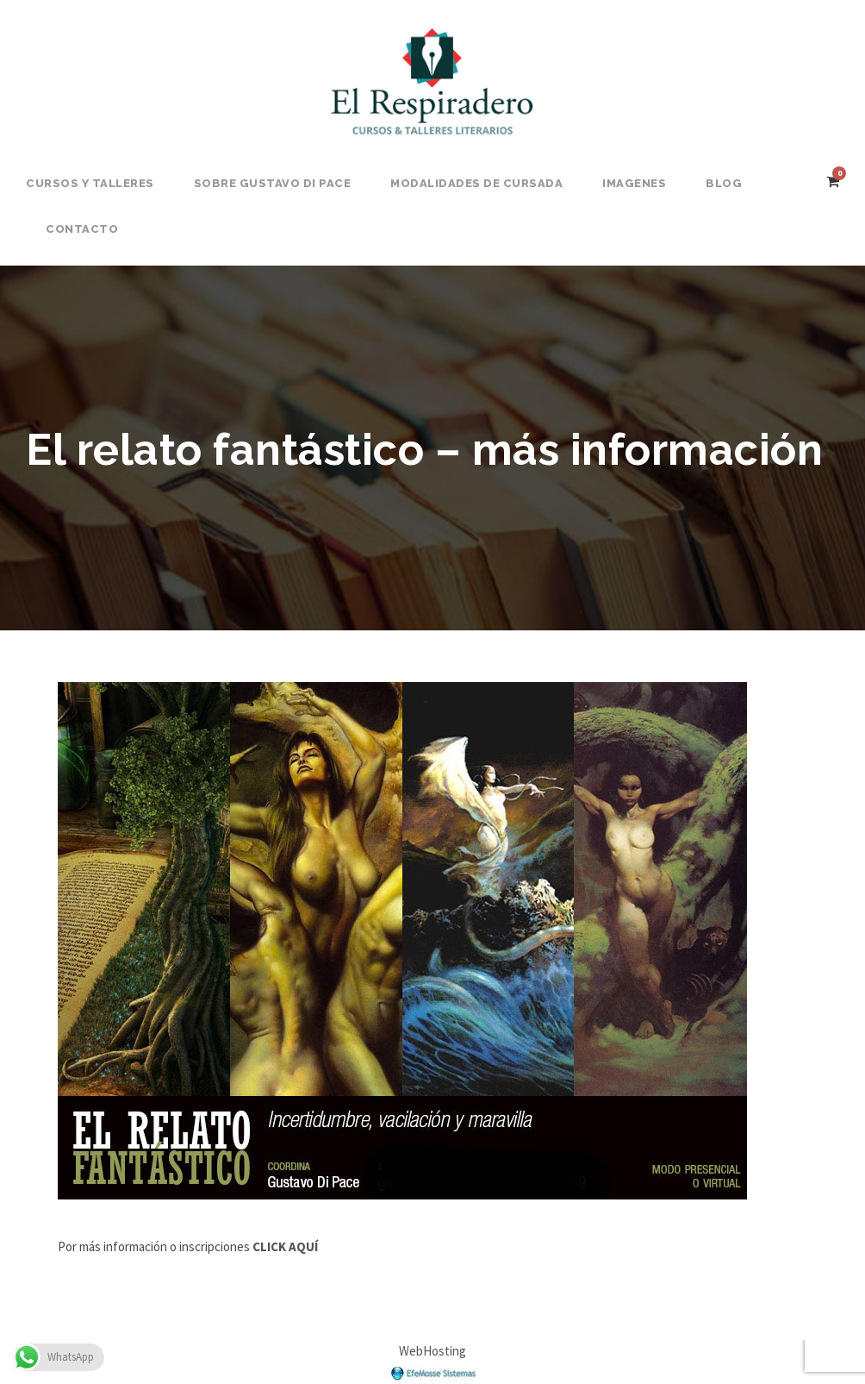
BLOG (724, 183)
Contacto (82, 228)
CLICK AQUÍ (284, 1246)
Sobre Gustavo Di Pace (273, 183)
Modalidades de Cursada (476, 183)
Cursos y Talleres (90, 183)
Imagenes (634, 183)
